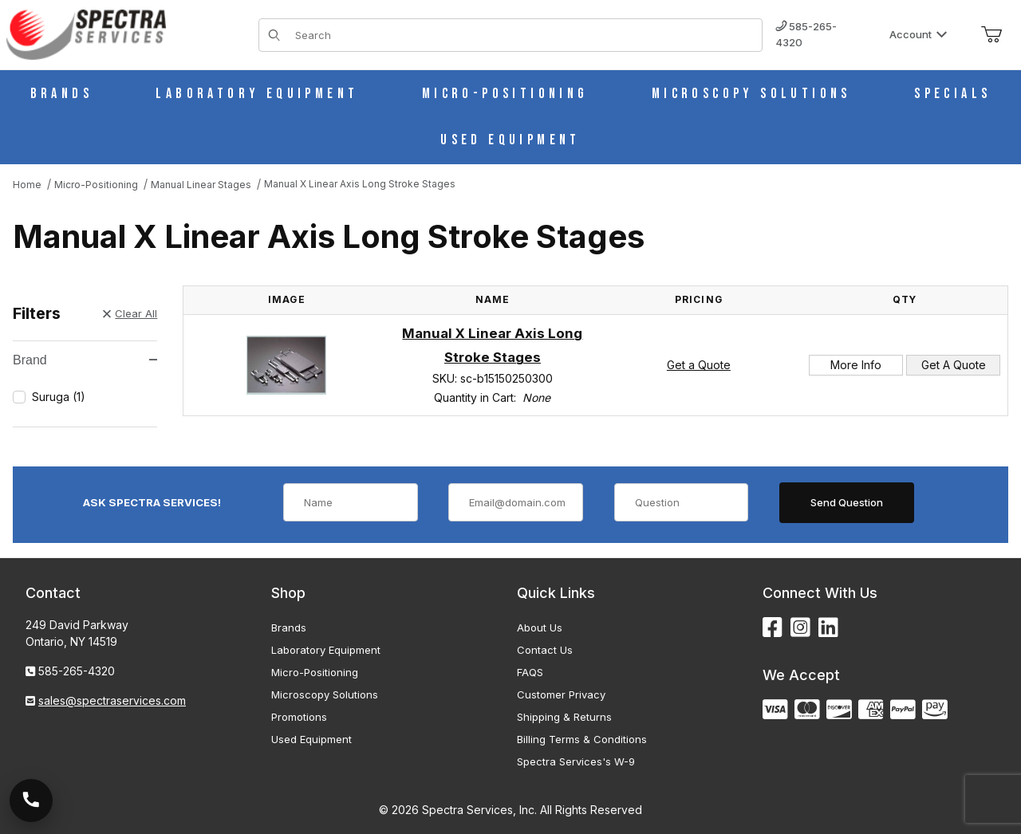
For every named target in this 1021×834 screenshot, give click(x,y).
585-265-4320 (806, 34)
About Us (539, 627)
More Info (855, 365)
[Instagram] (800, 627)
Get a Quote (699, 365)
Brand (85, 360)
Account (918, 34)
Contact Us (545, 649)
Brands (288, 627)
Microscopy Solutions (324, 694)
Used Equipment (311, 739)
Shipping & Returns (564, 716)
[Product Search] (524, 35)
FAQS (530, 672)
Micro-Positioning (314, 672)
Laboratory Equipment (325, 649)
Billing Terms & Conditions (582, 739)
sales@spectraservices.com (112, 700)
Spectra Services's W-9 (576, 761)
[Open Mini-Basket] (991, 35)
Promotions (299, 716)
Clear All (130, 313)
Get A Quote (953, 365)
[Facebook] (773, 627)
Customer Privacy (561, 694)
